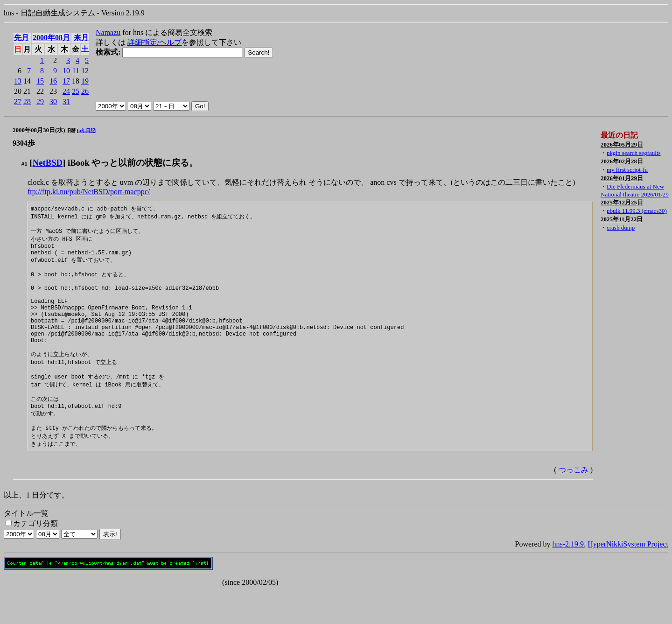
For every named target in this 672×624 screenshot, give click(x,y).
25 (75, 91)
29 (40, 101)
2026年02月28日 (622, 161)
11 (75, 71)
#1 (24, 163)
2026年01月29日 (622, 178)
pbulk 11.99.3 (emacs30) (637, 210)
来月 (81, 38)
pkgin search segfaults (634, 152)
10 (66, 71)
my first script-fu (627, 169)
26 (85, 91)
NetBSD (48, 163)
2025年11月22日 (622, 219)
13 (17, 81)
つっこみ (573, 503)
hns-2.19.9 (568, 578)
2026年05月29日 (622, 144)
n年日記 (86, 130)
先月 (21, 38)
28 (27, 101)
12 (85, 71)
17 (66, 81)
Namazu (108, 32)
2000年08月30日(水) (39, 129)
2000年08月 (51, 38)
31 (66, 101)
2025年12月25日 (622, 202)
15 (40, 81)
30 (53, 101)
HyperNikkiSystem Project (628, 578)
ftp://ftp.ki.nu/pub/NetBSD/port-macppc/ (89, 192)
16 (53, 81)
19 (85, 81)
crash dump (621, 227)
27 (17, 101)
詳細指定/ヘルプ (154, 42)
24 (66, 91)
